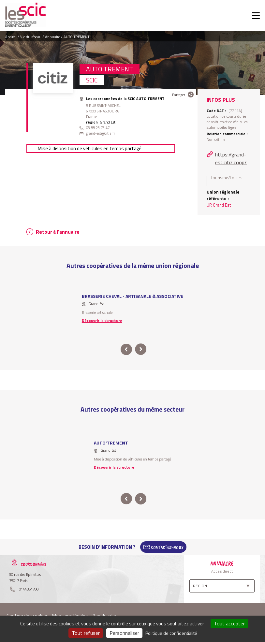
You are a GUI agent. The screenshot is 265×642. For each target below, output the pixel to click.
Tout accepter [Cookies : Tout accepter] (229, 623)
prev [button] (127, 349)
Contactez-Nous (167, 547)
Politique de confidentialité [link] (171, 633)
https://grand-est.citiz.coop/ (231, 158)
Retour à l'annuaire (58, 232)
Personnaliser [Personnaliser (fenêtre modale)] (124, 633)
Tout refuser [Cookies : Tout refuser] (86, 633)
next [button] (141, 349)
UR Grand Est (219, 205)
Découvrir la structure (102, 320)
